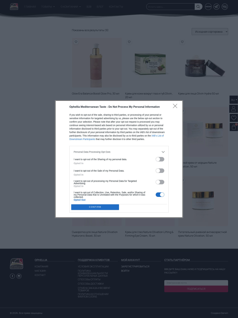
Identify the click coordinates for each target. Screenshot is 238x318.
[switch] (160, 159)
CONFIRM (95, 207)
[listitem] (119, 152)
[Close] (176, 107)
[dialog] (119, 159)
